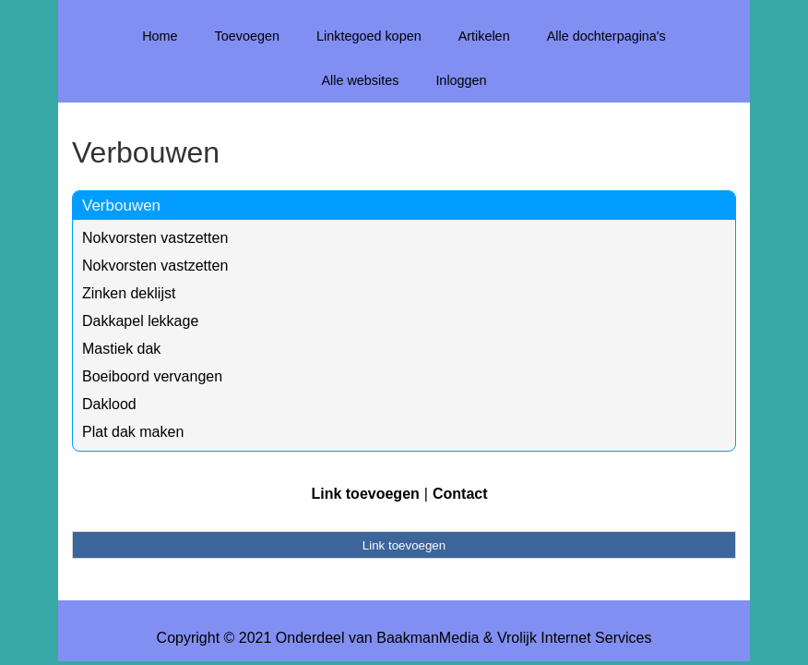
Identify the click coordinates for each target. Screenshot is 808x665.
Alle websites (359, 80)
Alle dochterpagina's (606, 36)
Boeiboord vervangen (152, 376)
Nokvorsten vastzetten (155, 238)
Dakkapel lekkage (140, 321)
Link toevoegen (365, 494)
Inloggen (460, 80)
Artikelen (484, 36)
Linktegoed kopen (369, 36)
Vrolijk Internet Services (574, 638)
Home (159, 36)
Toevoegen (247, 36)
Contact (460, 494)
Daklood (109, 404)
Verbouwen (121, 205)
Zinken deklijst (128, 293)
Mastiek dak (121, 349)
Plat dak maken (133, 432)
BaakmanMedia (427, 638)
